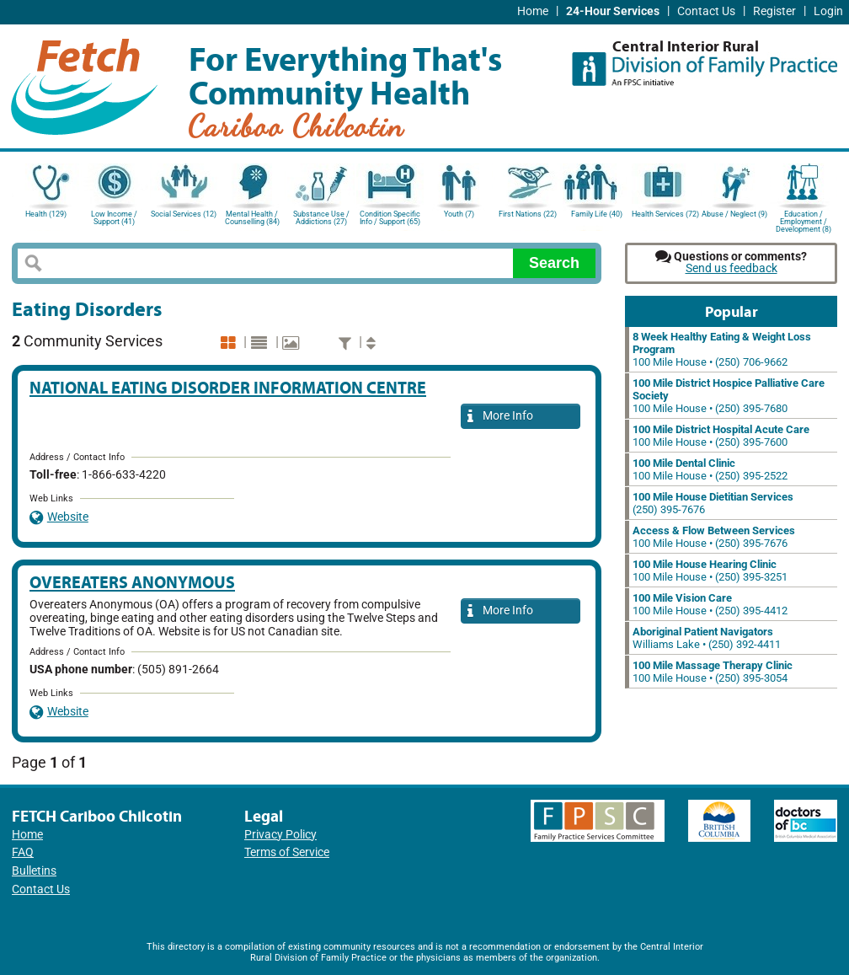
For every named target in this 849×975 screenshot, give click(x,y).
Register (774, 11)
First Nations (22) (528, 214)
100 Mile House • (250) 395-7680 (729, 396)
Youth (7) (459, 214)
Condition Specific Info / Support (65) (390, 218)
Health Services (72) (665, 214)
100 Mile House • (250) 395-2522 (710, 469)
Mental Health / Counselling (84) (252, 218)
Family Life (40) (596, 214)
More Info (500, 417)
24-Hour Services (612, 11)
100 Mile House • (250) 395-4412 (710, 604)
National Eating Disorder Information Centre (227, 387)
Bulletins (34, 871)
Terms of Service (286, 852)
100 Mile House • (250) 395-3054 (713, 671)
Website (58, 517)
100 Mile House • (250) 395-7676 (714, 536)
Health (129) (46, 214)
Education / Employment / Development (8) (803, 220)
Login (828, 11)
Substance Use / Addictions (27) (321, 218)
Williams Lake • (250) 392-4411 (707, 638)
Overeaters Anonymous (132, 581)
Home (532, 11)
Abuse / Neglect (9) (734, 214)
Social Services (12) (183, 214)
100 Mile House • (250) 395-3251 (710, 570)
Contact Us (706, 11)
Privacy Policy (280, 835)
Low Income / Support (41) (114, 218)
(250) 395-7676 (713, 503)
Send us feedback (731, 268)
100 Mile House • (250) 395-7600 (721, 435)
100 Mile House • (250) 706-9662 (722, 349)
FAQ (23, 852)
